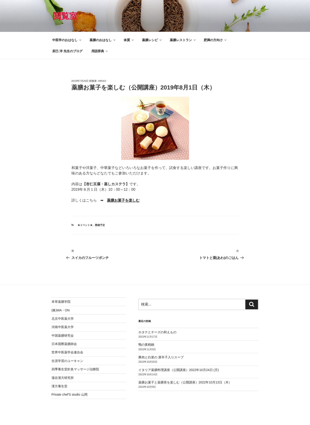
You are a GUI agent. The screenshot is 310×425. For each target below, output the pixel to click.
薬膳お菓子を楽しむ (123, 200)
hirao (102, 81)
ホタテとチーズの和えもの (157, 332)
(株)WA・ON (61, 310)
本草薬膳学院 (61, 301)
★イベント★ (85, 225)
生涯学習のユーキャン (67, 361)
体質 (129, 40)
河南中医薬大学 (63, 327)
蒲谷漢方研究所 (63, 378)
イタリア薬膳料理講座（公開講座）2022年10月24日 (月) (178, 370)
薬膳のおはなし (103, 40)
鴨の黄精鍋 (146, 344)
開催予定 (100, 225)
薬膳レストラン (183, 40)
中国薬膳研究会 (63, 335)
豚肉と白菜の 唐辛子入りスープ (161, 357)
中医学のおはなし (67, 40)
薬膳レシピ (152, 40)
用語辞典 (99, 51)
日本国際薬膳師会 (64, 344)
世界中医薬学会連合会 (67, 352)
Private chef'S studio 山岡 (70, 394)
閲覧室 (65, 16)
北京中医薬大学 (63, 318)
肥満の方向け (215, 40)
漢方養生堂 (59, 386)
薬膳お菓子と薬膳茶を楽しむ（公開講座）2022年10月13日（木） (185, 382)
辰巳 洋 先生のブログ (67, 51)
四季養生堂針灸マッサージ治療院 (75, 369)
